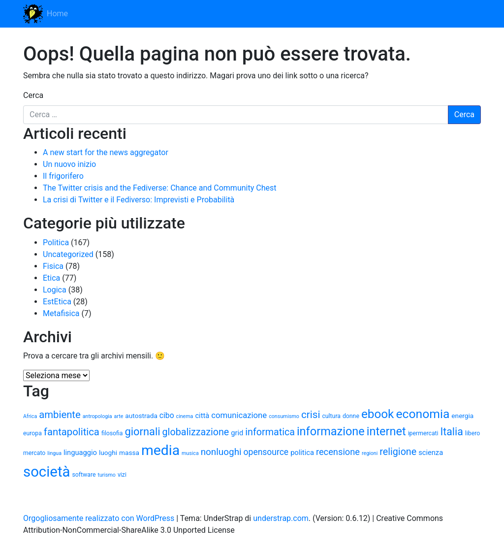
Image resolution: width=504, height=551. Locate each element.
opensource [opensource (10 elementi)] (266, 452)
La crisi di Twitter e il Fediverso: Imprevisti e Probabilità (138, 199)
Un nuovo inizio (69, 164)
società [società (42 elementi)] (46, 471)
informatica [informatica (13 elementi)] (270, 432)
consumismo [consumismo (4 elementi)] (284, 416)
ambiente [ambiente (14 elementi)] (60, 415)
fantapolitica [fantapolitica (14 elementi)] (71, 432)
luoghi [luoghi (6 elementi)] (108, 452)
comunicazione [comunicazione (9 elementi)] (239, 415)
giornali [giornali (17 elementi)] (142, 431)
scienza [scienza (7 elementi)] (430, 452)
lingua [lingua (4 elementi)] (54, 453)
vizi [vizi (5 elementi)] (122, 474)
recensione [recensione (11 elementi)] (338, 452)
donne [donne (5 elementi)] (351, 416)
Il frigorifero (63, 176)
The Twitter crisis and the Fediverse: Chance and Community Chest (159, 188)
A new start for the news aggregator (105, 152)
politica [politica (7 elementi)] (302, 452)
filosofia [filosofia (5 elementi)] (112, 433)
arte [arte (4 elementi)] (119, 416)
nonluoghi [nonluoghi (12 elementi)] (221, 451)
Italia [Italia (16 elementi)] (452, 431)
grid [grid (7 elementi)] (237, 432)
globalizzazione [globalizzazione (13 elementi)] (195, 432)
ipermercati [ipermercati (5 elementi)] (423, 433)
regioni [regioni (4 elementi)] (370, 453)
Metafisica (61, 313)
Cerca (33, 95)
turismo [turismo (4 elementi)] (106, 475)
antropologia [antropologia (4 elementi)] (97, 416)
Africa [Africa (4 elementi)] (30, 416)
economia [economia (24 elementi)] (422, 414)
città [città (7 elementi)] (202, 415)
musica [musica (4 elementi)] (190, 453)
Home (57, 13)
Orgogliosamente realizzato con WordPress (98, 518)
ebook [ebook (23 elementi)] (377, 414)
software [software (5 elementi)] (83, 474)
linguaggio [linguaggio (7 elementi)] (80, 452)
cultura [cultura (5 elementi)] (331, 416)
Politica (56, 242)
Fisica (53, 266)
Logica (54, 289)
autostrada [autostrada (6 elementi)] (141, 416)
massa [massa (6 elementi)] (129, 452)
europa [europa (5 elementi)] (32, 433)
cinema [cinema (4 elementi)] (184, 416)
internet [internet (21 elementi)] (386, 431)
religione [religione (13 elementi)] (397, 451)
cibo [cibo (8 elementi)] (166, 415)
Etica (51, 278)
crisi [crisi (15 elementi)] (310, 415)
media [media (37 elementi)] (160, 450)
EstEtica (57, 301)
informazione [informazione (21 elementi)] (331, 431)
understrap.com (281, 518)
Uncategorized (68, 254)
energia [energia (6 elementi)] (462, 416)
